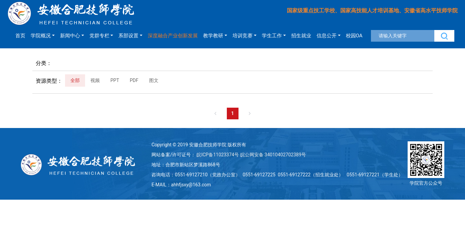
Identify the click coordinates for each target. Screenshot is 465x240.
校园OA (354, 36)
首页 (20, 36)
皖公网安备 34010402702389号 (273, 154)
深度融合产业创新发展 (173, 36)
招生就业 (301, 36)
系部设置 (128, 36)
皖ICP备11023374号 (217, 154)
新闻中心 (70, 36)
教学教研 (213, 36)
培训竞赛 (242, 36)
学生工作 (272, 36)
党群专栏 (99, 36)
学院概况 (41, 36)
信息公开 (327, 36)
